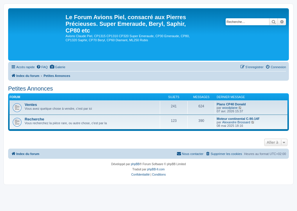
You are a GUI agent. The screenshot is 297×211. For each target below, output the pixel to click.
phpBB (135, 164)
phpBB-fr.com (156, 169)
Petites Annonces (30, 88)
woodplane (230, 107)
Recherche (34, 119)
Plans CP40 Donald (231, 104)
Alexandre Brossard (236, 122)
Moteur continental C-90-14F (238, 118)
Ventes (31, 104)
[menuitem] (42, 67)
